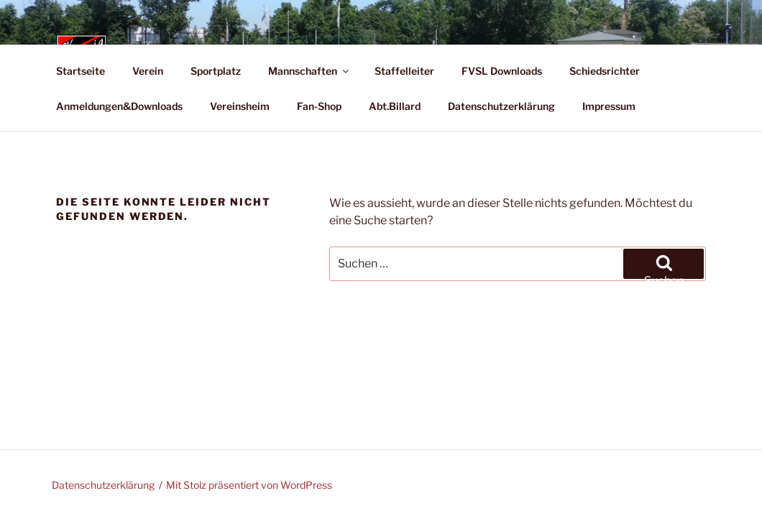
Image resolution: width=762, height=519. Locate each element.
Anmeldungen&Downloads (119, 106)
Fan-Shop (319, 106)
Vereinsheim (240, 106)
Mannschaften (309, 71)
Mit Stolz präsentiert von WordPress (249, 485)
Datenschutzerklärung (501, 106)
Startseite (80, 71)
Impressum (608, 106)
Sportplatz (215, 71)
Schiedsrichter (604, 71)
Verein (147, 71)
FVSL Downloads (502, 71)
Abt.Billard (395, 106)
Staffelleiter (404, 71)
